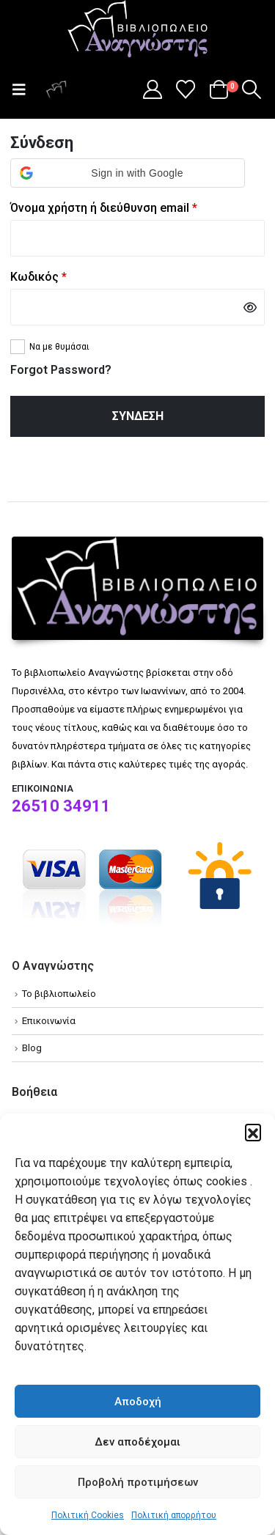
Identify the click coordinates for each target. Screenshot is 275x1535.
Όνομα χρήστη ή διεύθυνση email (132, 207)
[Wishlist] (186, 89)
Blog (32, 1047)
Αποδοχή (137, 1401)
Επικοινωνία (49, 1020)
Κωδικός (66, 276)
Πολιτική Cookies (87, 1515)
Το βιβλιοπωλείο (59, 993)
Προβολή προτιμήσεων (138, 1482)
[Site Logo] (138, 30)
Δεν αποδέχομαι (137, 1442)
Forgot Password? (60, 370)
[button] (253, 1131)
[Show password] (250, 307)
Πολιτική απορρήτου (173, 1515)
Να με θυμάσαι (59, 347)
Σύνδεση (138, 416)
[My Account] (152, 89)
